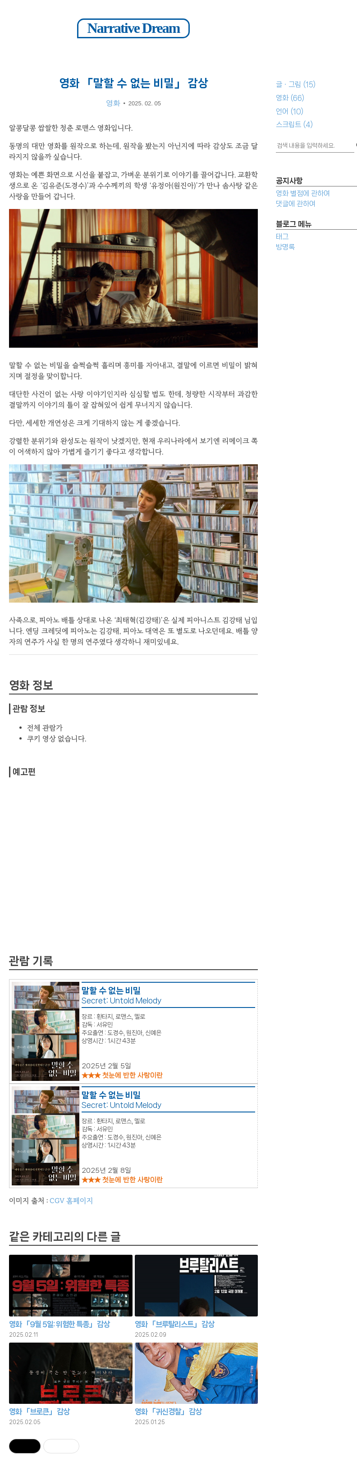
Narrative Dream (133, 28)
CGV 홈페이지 (71, 1200)
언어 (289, 111)
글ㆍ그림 (296, 84)
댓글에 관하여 (296, 204)
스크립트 (294, 124)
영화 (290, 98)
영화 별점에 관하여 (303, 193)
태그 (282, 237)
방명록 (285, 247)
